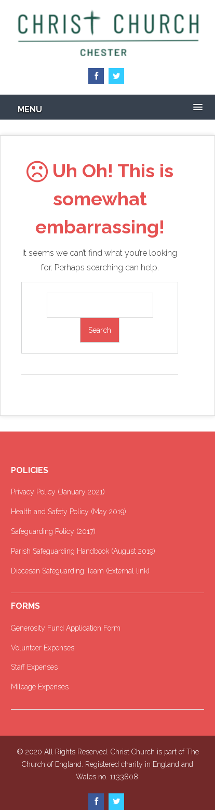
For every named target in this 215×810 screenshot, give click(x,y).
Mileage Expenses (40, 687)
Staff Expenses (34, 667)
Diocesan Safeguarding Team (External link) (80, 571)
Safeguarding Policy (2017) (53, 531)
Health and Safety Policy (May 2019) (68, 511)
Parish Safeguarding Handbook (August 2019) (83, 551)
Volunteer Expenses (42, 648)
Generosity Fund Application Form (65, 628)
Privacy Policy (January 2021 (57, 492)
